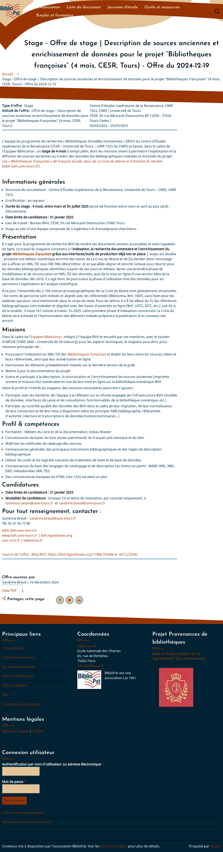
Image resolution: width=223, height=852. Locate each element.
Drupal (215, 846)
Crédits (38, 731)
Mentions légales (15, 731)
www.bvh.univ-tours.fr (19, 535)
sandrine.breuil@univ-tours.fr (82, 503)
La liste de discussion (18, 657)
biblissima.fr (33, 540)
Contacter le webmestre (21, 704)
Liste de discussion (84, 7)
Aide (5, 694)
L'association (12, 648)
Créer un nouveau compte (22, 812)
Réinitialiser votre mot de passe (27, 822)
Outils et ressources (162, 7)
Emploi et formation (54, 15)
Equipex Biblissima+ (46, 336)
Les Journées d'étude (18, 666)
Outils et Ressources (18, 676)
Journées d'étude (122, 7)
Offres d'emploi (14, 685)
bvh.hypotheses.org (56, 535)
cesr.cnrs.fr (11, 540)
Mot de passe (12, 781)
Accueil (7, 74)
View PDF (9, 590)
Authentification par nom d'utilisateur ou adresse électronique (51, 764)
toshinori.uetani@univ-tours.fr (29, 503)
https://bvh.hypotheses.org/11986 (74, 554)
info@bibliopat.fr (90, 666)
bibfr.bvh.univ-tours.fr (20, 166)
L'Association (48, 7)
